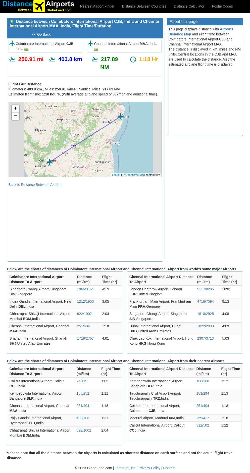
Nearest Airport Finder (97, 6)
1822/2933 (205, 326)
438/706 (82, 418)
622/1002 (84, 314)
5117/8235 (205, 289)
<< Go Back (41, 34)
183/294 (202, 393)
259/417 (202, 418)
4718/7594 (205, 301)
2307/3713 (205, 338)
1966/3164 (85, 289)
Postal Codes (222, 6)
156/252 (82, 393)
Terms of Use (125, 468)
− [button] (15, 116)
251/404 (83, 326)
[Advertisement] (85, 222)
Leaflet (116, 174)
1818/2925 (205, 314)
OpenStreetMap (135, 174)
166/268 (202, 381)
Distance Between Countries (144, 6)
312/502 (202, 425)
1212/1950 (85, 301)
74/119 (81, 381)
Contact (169, 468)
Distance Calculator (189, 6)
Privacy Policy (149, 468)
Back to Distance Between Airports (36, 185)
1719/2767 (85, 338)
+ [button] (15, 109)
